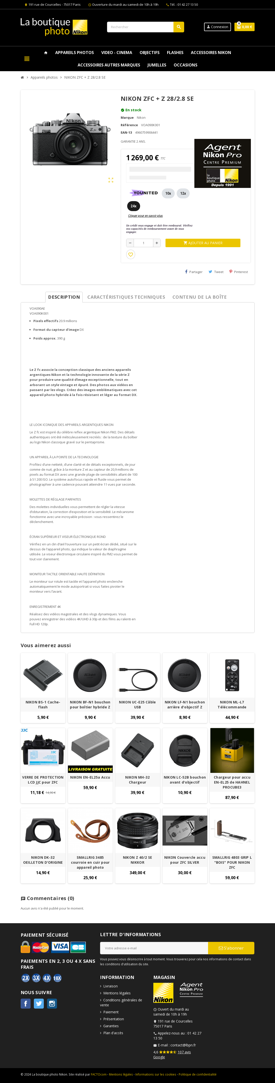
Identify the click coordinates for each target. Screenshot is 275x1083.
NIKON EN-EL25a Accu (90, 777)
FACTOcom (99, 1074)
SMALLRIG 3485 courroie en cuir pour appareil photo (90, 862)
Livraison (110, 986)
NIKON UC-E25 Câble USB (137, 704)
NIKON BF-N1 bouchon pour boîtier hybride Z (90, 704)
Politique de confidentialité (198, 1074)
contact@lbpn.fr (183, 1045)
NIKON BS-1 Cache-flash (43, 704)
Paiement (111, 1012)
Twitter (39, 1004)
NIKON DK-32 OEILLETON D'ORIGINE (43, 860)
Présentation (113, 1019)
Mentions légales (117, 993)
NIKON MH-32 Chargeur (137, 780)
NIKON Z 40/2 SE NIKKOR (137, 860)
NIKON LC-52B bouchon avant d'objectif (185, 780)
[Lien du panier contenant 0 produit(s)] (244, 27)
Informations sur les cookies (155, 1074)
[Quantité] (143, 243)
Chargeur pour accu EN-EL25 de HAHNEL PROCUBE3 (232, 782)
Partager (194, 272)
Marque (127, 117)
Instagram (52, 1004)
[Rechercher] (145, 27)
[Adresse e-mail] (154, 948)
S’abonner (231, 948)
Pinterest (238, 272)
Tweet (216, 272)
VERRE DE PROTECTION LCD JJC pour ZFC (42, 780)
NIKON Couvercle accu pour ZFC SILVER (184, 860)
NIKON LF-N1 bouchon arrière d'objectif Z (185, 704)
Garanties (111, 1026)
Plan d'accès (113, 1032)
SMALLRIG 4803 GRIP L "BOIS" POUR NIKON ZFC (232, 862)
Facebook (26, 1004)
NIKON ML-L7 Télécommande (232, 704)
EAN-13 (126, 132)
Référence (129, 125)
